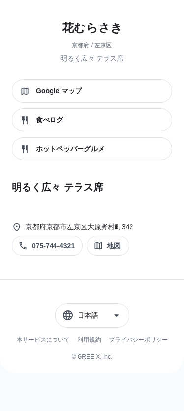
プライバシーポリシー (138, 339)
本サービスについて (43, 339)
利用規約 (89, 339)
